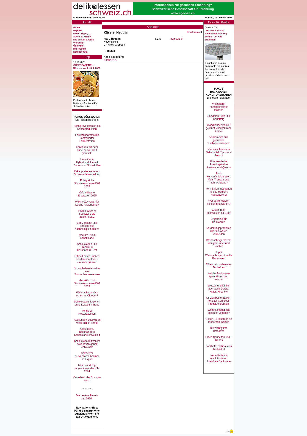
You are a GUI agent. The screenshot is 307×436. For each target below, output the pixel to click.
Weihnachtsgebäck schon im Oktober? (87, 294)
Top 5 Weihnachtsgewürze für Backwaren (218, 255)
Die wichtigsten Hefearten (219, 330)
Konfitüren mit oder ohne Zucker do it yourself (87, 150)
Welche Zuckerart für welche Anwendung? (87, 203)
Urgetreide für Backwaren (218, 220)
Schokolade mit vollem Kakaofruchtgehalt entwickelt (87, 344)
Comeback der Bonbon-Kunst (87, 379)
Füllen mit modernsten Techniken (219, 266)
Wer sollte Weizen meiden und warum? (219, 202)
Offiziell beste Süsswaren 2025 (87, 194)
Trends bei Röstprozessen (87, 312)
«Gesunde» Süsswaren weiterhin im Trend (87, 321)
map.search (176, 38)
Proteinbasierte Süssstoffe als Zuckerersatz (87, 213)
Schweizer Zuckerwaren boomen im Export (87, 356)
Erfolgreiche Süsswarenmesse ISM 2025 (87, 183)
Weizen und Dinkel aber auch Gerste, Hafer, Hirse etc (218, 288)
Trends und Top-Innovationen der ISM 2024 (87, 368)
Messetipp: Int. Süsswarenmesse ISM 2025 (87, 283)
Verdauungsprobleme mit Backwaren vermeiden (218, 231)
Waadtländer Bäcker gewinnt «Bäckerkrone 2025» (219, 128)
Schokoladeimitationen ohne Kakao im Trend (87, 303)
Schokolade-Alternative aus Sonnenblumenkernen (87, 271)
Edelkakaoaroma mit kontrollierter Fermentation (87, 138)
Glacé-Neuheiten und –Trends (218, 339)
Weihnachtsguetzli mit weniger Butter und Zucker (218, 243)
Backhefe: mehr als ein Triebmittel (219, 348)
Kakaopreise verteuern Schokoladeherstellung (87, 173)
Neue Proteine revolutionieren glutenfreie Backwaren (219, 358)
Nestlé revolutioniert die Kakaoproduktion (86, 127)
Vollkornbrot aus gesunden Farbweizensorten (218, 140)
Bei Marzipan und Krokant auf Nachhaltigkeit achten (87, 225)
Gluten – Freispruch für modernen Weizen (219, 320)
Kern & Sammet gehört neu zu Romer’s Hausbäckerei (219, 191)
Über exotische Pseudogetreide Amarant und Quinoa (219, 164)
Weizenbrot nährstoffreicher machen (219, 106)
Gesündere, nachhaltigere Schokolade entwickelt (87, 331)
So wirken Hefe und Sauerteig (218, 117)
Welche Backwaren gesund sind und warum (219, 276)
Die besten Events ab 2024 (87, 397)
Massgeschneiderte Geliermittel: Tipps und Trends (218, 152)
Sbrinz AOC (110, 59)
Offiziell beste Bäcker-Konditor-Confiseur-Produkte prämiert (87, 259)
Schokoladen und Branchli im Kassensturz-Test (87, 247)
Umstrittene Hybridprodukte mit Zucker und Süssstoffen (87, 162)
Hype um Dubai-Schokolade (87, 236)
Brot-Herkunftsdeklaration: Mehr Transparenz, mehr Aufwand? (218, 178)
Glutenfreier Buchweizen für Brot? (218, 211)
